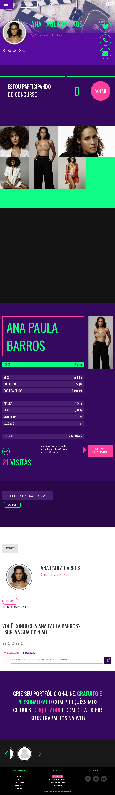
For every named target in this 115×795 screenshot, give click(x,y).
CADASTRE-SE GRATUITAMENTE (100, 451)
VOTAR (100, 90)
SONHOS (19, 788)
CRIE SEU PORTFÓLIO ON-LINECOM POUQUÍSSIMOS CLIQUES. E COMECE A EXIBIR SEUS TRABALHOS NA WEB (57, 705)
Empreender (67, 791)
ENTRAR (29, 4)
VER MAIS (10, 601)
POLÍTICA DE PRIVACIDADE (57, 779)
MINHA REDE (19, 785)
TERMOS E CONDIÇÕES (57, 782)
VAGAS (19, 779)
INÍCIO (19, 776)
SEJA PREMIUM (57, 776)
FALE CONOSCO (57, 785)
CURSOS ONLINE (19, 782)
